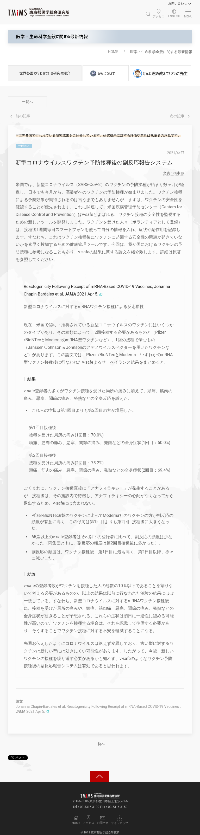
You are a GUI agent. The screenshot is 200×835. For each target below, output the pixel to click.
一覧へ (27, 102)
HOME (113, 52)
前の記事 (20, 116)
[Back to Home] (38, 12)
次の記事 (180, 116)
